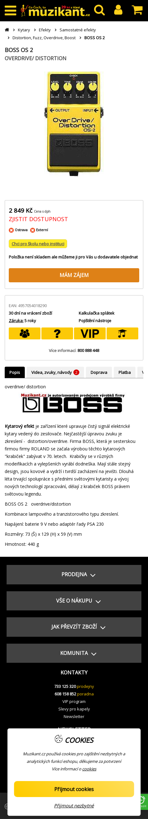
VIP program (74, 701)
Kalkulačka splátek (96, 313)
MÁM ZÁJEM (74, 275)
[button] (74, 574)
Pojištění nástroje (95, 320)
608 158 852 (65, 694)
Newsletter (74, 716)
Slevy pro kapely (74, 709)
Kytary (24, 30)
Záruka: (16, 320)
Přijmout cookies (74, 789)
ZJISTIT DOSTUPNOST (38, 219)
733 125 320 (65, 686)
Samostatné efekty (78, 30)
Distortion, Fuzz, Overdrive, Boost (44, 37)
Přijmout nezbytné (74, 805)
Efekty (45, 30)
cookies (89, 769)
